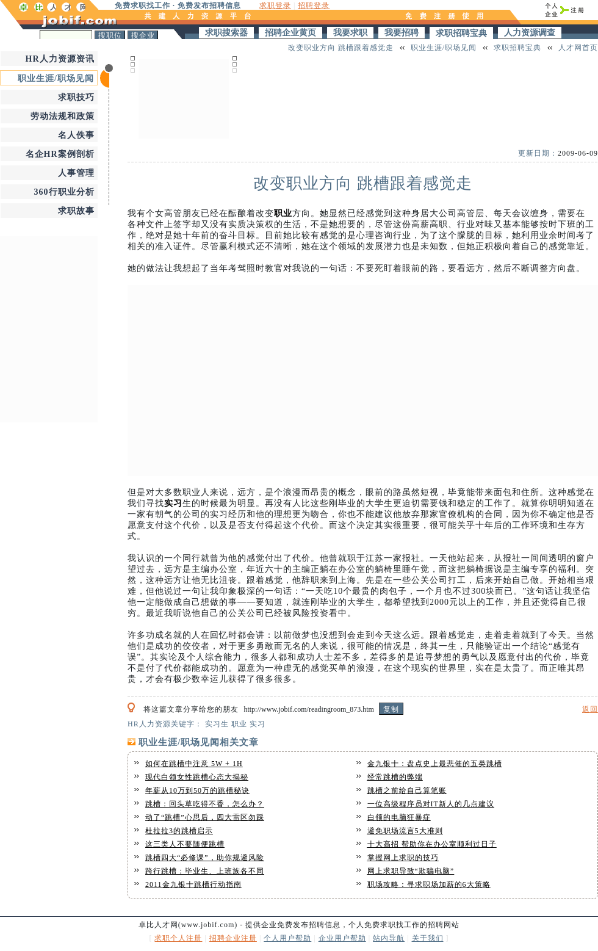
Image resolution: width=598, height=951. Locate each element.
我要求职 (350, 32)
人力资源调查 (529, 32)
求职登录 (275, 5)
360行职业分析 (64, 192)
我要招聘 (401, 32)
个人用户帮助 (287, 938)
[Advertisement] (184, 97)
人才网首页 (578, 47)
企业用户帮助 (342, 938)
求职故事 (76, 210)
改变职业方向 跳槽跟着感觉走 (341, 47)
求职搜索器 (226, 32)
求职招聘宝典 (461, 33)
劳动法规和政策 (63, 116)
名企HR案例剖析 (60, 154)
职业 (283, 213)
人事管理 (76, 173)
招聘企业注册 (233, 938)
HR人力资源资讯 (60, 58)
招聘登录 (314, 5)
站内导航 (389, 938)
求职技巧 (76, 97)
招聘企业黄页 (290, 32)
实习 (173, 503)
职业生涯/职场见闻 (56, 78)
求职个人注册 (178, 938)
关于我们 (428, 938)
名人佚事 (76, 135)
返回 (590, 709)
